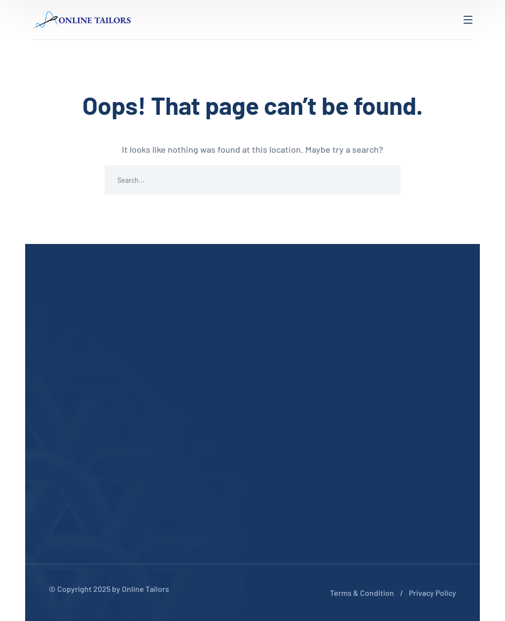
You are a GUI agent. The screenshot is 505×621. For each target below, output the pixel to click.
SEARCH (385, 180)
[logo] (82, 18)
